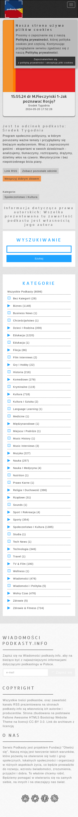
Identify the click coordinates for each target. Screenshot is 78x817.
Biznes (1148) (22, 305)
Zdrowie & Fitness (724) (28, 608)
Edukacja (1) (21, 342)
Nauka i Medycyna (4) (27, 468)
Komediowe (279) (24, 379)
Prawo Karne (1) (23, 482)
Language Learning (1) (28, 409)
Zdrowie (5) (20, 600)
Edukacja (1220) (23, 335)
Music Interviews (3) (26, 445)
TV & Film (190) (23, 563)
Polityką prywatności (32, 39)
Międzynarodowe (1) (26, 423)
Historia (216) (22, 372)
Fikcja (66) (20, 350)
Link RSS (11, 170)
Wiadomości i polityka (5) (29, 586)
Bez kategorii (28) (25, 298)
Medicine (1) (21, 416)
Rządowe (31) (22, 497)
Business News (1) (25, 313)
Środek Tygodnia (23, 130)
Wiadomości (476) (24, 578)
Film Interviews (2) (25, 357)
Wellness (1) (21, 571)
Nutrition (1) (21, 475)
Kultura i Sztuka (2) (25, 401)
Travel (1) (19, 556)
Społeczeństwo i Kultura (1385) (33, 527)
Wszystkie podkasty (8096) (24, 291)
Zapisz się (61, 672)
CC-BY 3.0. (37, 721)
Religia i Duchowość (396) (30, 490)
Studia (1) (19, 534)
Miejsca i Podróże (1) (27, 431)
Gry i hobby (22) (24, 364)
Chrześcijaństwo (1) (26, 320)
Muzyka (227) (22, 453)
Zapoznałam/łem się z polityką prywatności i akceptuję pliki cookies (45, 61)
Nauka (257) (21, 460)
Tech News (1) (22, 541)
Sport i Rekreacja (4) (26, 512)
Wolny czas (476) (24, 593)
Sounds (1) (20, 504)
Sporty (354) (21, 519)
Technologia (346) (24, 549)
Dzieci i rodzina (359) (27, 328)
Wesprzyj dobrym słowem (22, 178)
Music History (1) (24, 438)
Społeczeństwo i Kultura (21, 196)
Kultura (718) (21, 394)
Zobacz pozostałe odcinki (39, 170)
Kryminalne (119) (24, 386)
